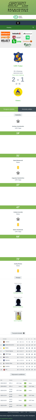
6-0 (25, 395)
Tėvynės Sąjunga (8, 351)
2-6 (25, 400)
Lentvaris (6, 341)
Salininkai (6, 360)
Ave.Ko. (6, 357)
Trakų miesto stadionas (18, 75)
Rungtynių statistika (9, 109)
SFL (26, 412)
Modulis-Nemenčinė (8, 344)
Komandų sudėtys (27, 109)
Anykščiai (6, 366)
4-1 (25, 386)
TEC (5, 369)
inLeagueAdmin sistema (6, 418)
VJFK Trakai (18, 66)
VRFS (22, 412)
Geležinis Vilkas (7, 363)
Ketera (18, 100)
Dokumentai (32, 412)
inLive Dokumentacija (13, 412)
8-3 (25, 405)
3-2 (25, 390)
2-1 (25, 383)
